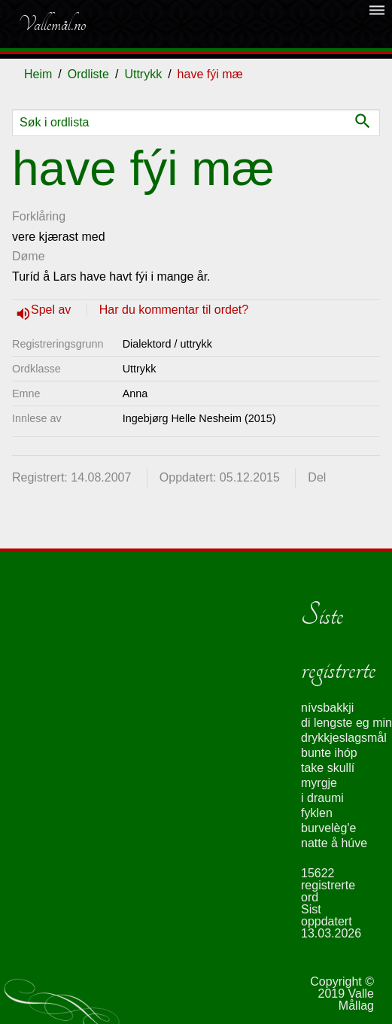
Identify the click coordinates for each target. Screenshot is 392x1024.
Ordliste (88, 74)
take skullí (327, 767)
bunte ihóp (329, 752)
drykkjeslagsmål (344, 737)
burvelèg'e (328, 828)
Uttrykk (143, 74)
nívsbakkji (327, 707)
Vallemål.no (52, 24)
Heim (38, 74)
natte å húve (334, 843)
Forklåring (38, 216)
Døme (28, 256)
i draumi (322, 798)
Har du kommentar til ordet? (173, 309)
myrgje (319, 782)
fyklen (317, 813)
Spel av (52, 309)
